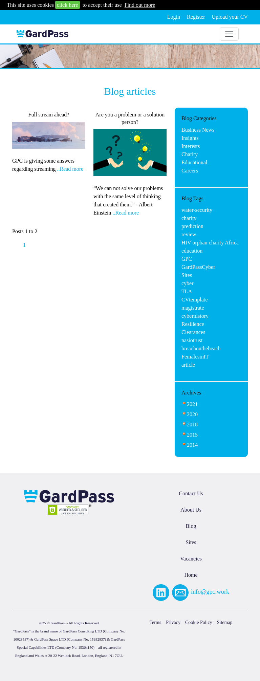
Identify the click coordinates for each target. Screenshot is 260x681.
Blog (191, 526)
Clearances (193, 332)
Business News (197, 130)
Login (173, 17)
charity (188, 218)
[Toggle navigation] (229, 34)
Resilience (192, 324)
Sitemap (225, 622)
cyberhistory (195, 316)
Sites (186, 275)
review (188, 234)
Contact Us (191, 493)
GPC (186, 259)
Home (190, 575)
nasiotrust (191, 340)
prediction (192, 226)
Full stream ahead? (48, 114)
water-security (196, 210)
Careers (189, 170)
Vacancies (191, 559)
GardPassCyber (198, 267)
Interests (190, 146)
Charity (189, 154)
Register (196, 17)
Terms (155, 622)
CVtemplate (194, 299)
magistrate (192, 308)
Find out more (140, 5)
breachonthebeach (200, 348)
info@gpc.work (210, 591)
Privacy (173, 622)
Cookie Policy (198, 622)
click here (67, 5)
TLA (186, 291)
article (188, 365)
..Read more (70, 169)
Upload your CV (230, 17)
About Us (190, 510)
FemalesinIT (195, 357)
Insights (190, 138)
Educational (194, 162)
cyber (187, 283)
